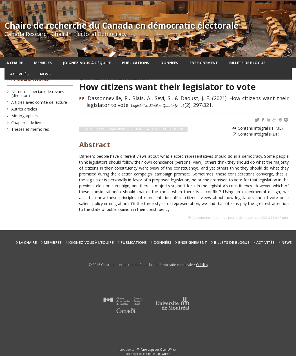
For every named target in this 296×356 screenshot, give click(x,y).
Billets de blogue (247, 62)
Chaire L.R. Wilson (158, 354)
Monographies (25, 115)
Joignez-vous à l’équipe (87, 62)
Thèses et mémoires (30, 129)
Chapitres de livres (28, 122)
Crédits (202, 264)
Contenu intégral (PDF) (258, 134)
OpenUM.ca (168, 350)
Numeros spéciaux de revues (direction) (38, 93)
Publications (135, 62)
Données (169, 62)
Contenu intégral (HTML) (260, 128)
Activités (19, 73)
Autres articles (24, 109)
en (288, 52)
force (147, 350)
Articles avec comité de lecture (39, 102)
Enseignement (204, 62)
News (45, 73)
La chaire (14, 62)
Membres (43, 62)
